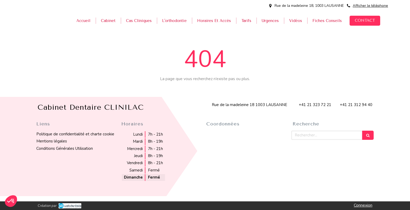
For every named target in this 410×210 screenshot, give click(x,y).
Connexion (363, 205)
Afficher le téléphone (370, 5)
